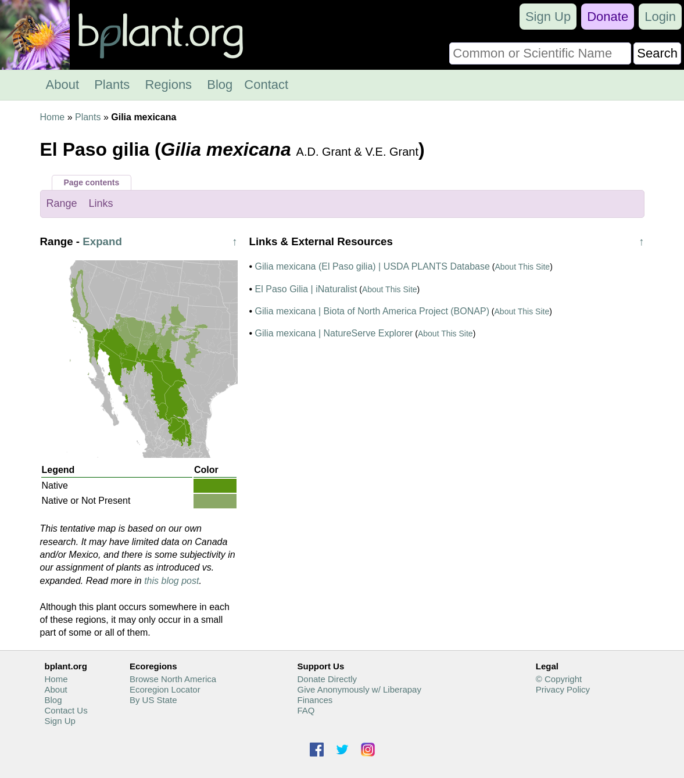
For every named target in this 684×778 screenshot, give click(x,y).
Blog (219, 84)
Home (52, 117)
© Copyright (559, 679)
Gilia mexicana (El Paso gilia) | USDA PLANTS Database (372, 266)
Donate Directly (327, 679)
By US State (153, 700)
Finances (314, 700)
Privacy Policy (563, 689)
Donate (607, 16)
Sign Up (548, 16)
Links (101, 203)
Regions (168, 84)
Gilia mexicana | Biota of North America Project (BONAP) (372, 311)
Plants (112, 84)
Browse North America (173, 679)
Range (61, 203)
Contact (266, 84)
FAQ (305, 710)
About (63, 84)
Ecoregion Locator (165, 689)
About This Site (522, 266)
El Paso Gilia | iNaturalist (306, 289)
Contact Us (66, 710)
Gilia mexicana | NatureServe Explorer (334, 333)
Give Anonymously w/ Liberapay (359, 689)
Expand (102, 241)
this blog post (171, 581)
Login (660, 16)
